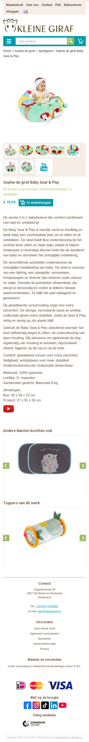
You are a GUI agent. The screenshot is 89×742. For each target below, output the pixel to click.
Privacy (44, 648)
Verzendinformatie (44, 643)
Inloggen (12, 11)
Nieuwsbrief (14, 5)
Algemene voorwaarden (44, 633)
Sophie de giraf (25, 51)
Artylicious (76, 737)
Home (7, 51)
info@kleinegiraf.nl (49, 611)
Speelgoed (45, 51)
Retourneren (72, 5)
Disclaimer (44, 638)
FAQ (58, 5)
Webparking (62, 737)
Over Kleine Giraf (44, 628)
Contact (47, 5)
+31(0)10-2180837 (47, 606)
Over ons (32, 5)
